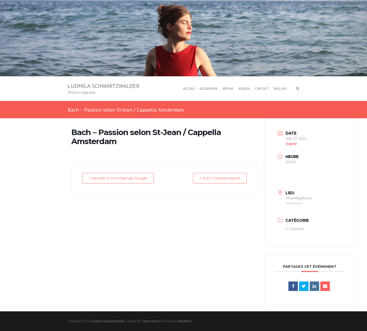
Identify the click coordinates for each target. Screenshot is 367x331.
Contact (262, 88)
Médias (227, 88)
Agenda (244, 88)
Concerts (295, 229)
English (280, 88)
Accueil (189, 88)
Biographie (209, 88)
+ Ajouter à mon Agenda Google (118, 178)
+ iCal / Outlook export (220, 178)
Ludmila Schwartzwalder (103, 86)
